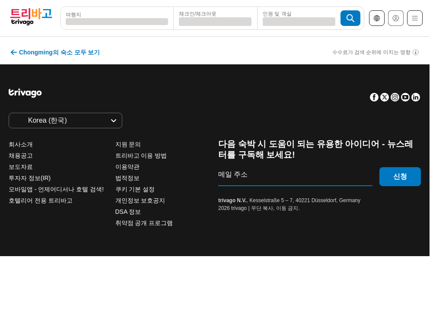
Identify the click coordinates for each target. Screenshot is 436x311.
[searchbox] (117, 21)
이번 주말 (190, 204)
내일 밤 (139, 204)
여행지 (73, 13)
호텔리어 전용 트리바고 (41, 200)
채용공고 (21, 155)
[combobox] (116, 18)
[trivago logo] (31, 18)
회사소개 (21, 144)
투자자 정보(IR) (30, 178)
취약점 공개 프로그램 (144, 222)
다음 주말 (243, 204)
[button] (117, 18)
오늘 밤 (91, 204)
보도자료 (21, 166)
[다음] (325, 50)
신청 (400, 176)
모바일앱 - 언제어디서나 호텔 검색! (56, 189)
